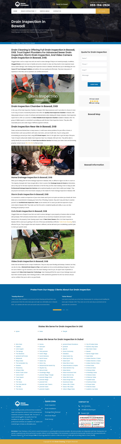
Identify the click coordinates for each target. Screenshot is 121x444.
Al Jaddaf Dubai (90, 379)
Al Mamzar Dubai (91, 377)
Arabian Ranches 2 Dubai (93, 361)
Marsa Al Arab (43, 370)
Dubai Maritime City (68, 368)
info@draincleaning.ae (89, 410)
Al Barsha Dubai (90, 386)
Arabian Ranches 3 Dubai (93, 358)
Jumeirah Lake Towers (45, 384)
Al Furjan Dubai (90, 384)
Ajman (17, 331)
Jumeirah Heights (44, 389)
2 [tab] (63, 309)
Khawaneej (19, 368)
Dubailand (65, 353)
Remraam (42, 346)
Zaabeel (18, 346)
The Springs (19, 351)
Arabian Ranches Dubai (92, 363)
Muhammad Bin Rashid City (47, 365)
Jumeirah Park (43, 382)
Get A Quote (102, 11)
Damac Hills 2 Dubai (68, 384)
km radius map (94, 135)
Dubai (41, 331)
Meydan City (43, 368)
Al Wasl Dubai (90, 365)
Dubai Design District (69, 379)
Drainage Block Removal (52, 412)
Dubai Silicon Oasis (68, 363)
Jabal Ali (65, 349)
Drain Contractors (27, 11)
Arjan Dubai (89, 356)
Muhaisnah (19, 358)
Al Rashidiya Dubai (91, 372)
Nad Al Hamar (43, 358)
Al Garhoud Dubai (91, 382)
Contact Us (57, 11)
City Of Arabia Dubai (92, 344)
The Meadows (20, 353)
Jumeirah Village (43, 379)
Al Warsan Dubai (91, 368)
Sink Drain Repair (50, 416)
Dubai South (66, 361)
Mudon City (42, 361)
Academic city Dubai (92, 389)
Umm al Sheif (19, 375)
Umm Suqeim (20, 349)
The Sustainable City (22, 363)
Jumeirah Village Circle (45, 377)
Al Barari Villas (20, 370)
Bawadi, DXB (85, 413)
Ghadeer (18, 365)
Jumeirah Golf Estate (22, 356)
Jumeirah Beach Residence (70, 344)
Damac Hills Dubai (68, 386)
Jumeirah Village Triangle (46, 375)
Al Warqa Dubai (90, 370)
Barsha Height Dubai (92, 353)
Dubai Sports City (68, 358)
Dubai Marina (66, 370)
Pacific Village (43, 353)
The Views (19, 382)
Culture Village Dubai (69, 389)
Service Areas (44, 11)
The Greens (19, 389)
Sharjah (65, 331)
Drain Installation (50, 408)
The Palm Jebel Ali (21, 384)
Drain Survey (49, 419)
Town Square (20, 377)
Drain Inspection (50, 405)
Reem (41, 349)
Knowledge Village (44, 372)
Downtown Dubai (68, 382)
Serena (41, 344)
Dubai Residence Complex (70, 365)
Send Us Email (62, 4)
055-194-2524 (100, 5)
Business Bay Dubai (92, 346)
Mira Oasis (19, 344)
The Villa (18, 379)
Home (15, 11)
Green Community (68, 351)
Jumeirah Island (43, 386)
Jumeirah (65, 346)
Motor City (42, 363)
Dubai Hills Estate (68, 377)
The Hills (18, 386)
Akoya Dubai (19, 361)
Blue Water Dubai (91, 349)
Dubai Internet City (68, 375)
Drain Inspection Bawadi (28, 43)
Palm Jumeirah (43, 351)
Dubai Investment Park (69, 372)
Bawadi (18, 43)
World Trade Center (22, 372)
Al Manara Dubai (91, 375)
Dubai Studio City (68, 356)
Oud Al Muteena (44, 356)
